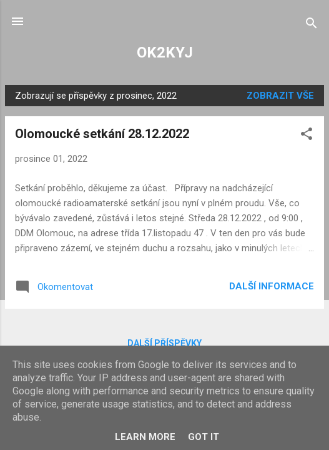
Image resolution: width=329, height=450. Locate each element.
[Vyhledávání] (311, 25)
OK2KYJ (165, 52)
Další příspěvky (164, 343)
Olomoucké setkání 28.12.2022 (102, 133)
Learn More (145, 436)
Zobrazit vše (280, 95)
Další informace (271, 286)
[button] (306, 136)
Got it (203, 436)
